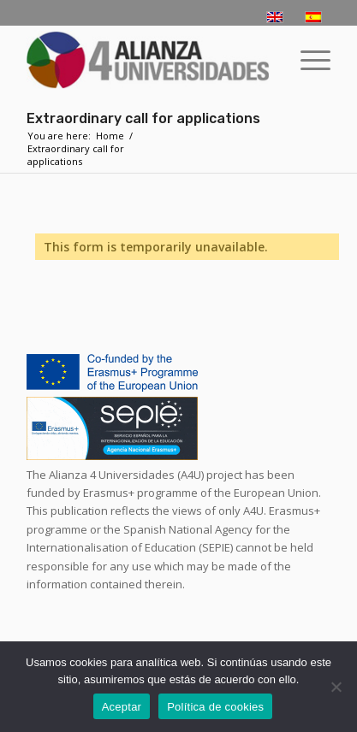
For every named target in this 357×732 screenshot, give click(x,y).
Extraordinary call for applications (143, 118)
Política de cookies (215, 706)
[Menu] (306, 60)
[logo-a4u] (148, 60)
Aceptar (122, 706)
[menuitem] (306, 60)
